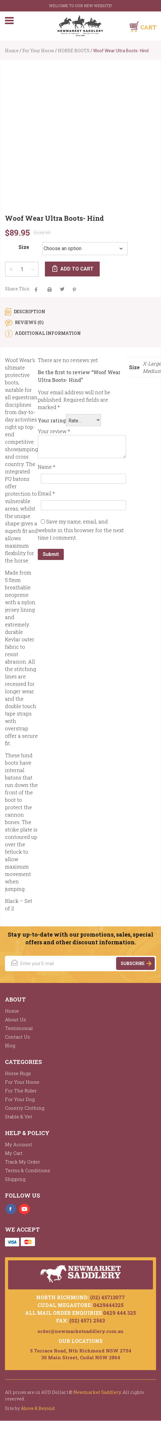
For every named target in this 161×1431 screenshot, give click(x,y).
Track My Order (22, 1162)
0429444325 (108, 1305)
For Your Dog (20, 1099)
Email (46, 493)
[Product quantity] (21, 269)
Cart (148, 27)
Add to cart (77, 269)
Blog (10, 1045)
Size (24, 247)
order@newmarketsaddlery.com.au (80, 1331)
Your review (54, 431)
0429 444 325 (119, 1312)
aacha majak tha (49, 289)
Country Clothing (24, 1108)
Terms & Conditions (27, 1170)
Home (12, 50)
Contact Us (17, 1037)
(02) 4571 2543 (87, 1320)
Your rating (52, 420)
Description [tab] (29, 311)
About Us (15, 1019)
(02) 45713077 (107, 1297)
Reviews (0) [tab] (29, 322)
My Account (18, 1144)
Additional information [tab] (47, 333)
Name (46, 466)
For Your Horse (38, 50)
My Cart (14, 1153)
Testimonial (19, 1028)
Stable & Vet (18, 1116)
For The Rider (21, 1090)
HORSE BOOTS (73, 50)
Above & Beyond (38, 1408)
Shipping (15, 1179)
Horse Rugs (18, 1073)
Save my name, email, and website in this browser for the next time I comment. (81, 529)
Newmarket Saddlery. (97, 1392)
